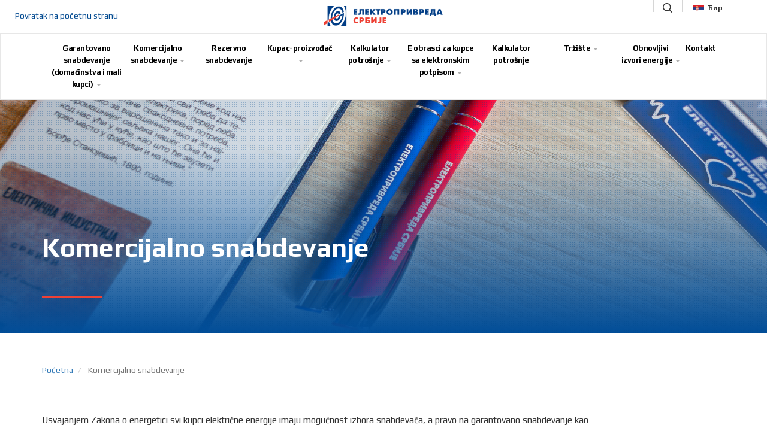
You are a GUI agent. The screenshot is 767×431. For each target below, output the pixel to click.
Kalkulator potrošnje (511, 54)
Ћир (708, 8)
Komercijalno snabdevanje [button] (158, 54)
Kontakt (701, 48)
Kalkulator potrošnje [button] (370, 54)
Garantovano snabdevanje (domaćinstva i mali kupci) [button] (87, 66)
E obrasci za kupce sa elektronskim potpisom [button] (440, 60)
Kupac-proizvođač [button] (299, 53)
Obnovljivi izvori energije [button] (651, 54)
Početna (57, 370)
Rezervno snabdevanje (229, 54)
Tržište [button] (581, 48)
